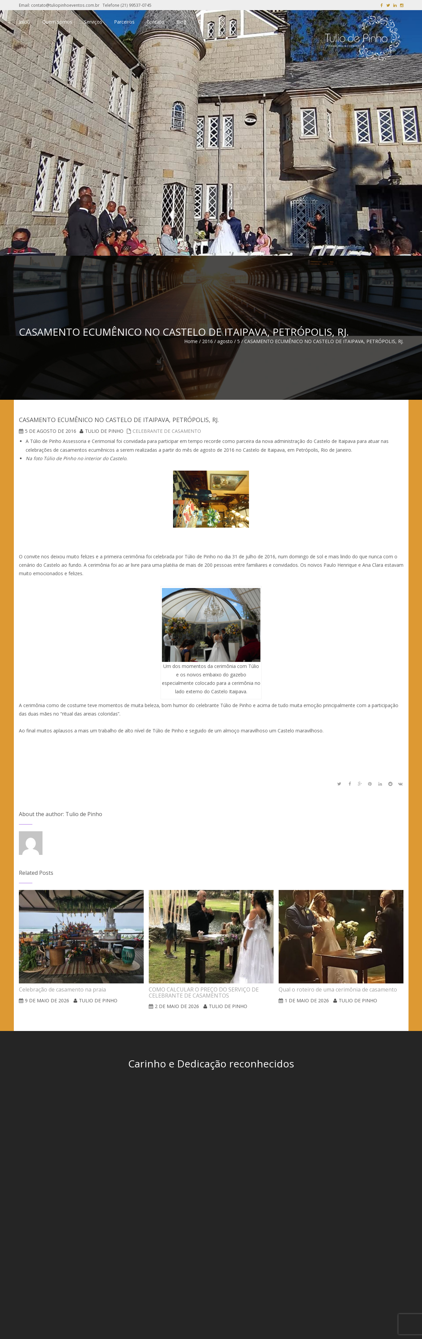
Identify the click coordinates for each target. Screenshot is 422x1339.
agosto (225, 341)
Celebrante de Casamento (167, 431)
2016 (207, 341)
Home (191, 341)
